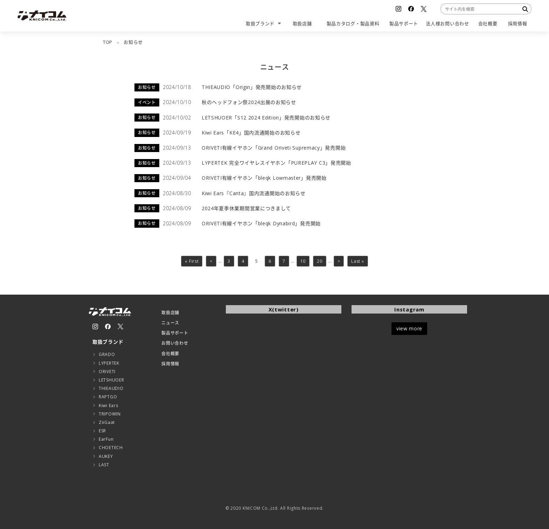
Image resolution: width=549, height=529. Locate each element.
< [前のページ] (211, 261)
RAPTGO (108, 397)
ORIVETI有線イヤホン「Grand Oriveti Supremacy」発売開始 (274, 147)
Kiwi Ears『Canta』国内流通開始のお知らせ (254, 193)
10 (303, 261)
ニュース (170, 323)
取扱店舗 (170, 313)
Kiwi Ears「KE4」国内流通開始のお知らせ (251, 132)
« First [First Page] (192, 261)
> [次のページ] (339, 261)
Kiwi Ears (108, 405)
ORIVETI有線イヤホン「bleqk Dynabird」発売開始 (261, 223)
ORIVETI (107, 372)
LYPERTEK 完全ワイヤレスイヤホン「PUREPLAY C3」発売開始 (276, 162)
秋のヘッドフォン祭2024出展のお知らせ (249, 102)
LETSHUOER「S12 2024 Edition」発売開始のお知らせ (266, 117)
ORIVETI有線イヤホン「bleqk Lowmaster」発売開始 (264, 177)
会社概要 (170, 354)
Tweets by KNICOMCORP (257, 322)
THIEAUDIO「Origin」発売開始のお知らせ (252, 87)
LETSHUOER (111, 380)
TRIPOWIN (110, 414)
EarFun (106, 439)
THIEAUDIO (111, 388)
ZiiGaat (107, 422)
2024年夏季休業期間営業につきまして (246, 208)
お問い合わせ (174, 343)
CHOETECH (111, 448)
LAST (104, 465)
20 (319, 261)
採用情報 (170, 364)
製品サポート (174, 333)
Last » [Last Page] (357, 261)
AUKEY (106, 456)
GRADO (107, 354)
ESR (102, 431)
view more (409, 328)
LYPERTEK (109, 363)
